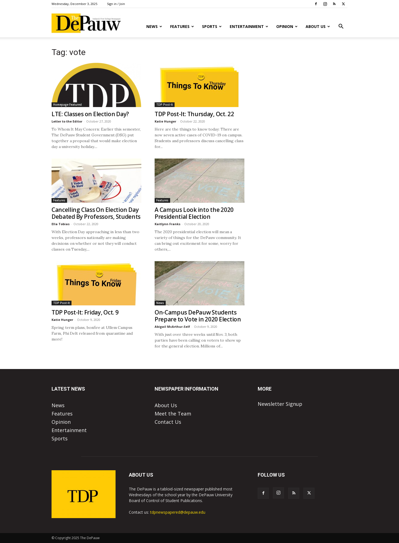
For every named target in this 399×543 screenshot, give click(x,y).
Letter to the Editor (67, 121)
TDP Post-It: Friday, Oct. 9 (85, 312)
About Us (318, 26)
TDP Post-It (164, 104)
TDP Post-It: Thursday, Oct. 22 (194, 114)
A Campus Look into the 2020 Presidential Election (194, 213)
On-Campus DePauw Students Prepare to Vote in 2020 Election (198, 315)
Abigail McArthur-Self (172, 326)
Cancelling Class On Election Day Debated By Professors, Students (96, 213)
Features (182, 26)
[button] (340, 26)
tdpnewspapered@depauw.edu (177, 512)
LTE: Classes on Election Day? (90, 114)
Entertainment (249, 26)
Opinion (287, 26)
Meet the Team (173, 413)
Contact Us (168, 422)
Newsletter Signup (280, 404)
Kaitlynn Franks (167, 224)
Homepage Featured (67, 104)
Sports (212, 26)
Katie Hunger (165, 121)
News (154, 26)
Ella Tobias (61, 224)
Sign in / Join (116, 4)
